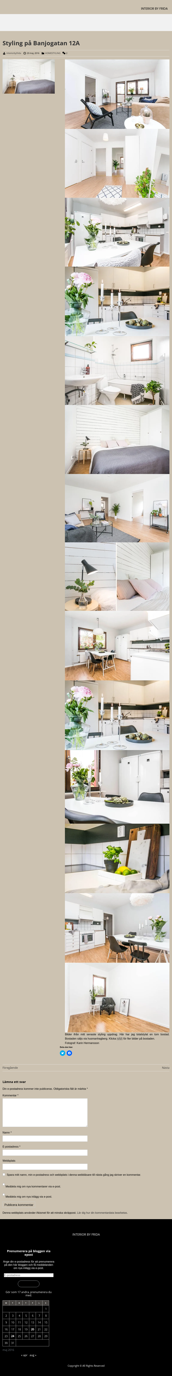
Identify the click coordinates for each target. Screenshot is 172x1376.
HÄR (120, 1038)
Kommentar (10, 1095)
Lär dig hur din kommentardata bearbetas (102, 1212)
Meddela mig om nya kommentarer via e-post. (33, 1186)
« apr (24, 1355)
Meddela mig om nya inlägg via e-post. (28, 1196)
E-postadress (11, 1146)
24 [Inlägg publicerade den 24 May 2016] (12, 1336)
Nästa (165, 1067)
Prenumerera (29, 1283)
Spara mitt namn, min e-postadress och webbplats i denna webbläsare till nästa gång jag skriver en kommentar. (74, 1174)
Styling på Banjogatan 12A (41, 43)
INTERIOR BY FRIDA (154, 8)
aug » (33, 1355)
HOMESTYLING (52, 53)
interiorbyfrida (13, 53)
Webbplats (9, 1160)
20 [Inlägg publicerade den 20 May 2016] (32, 1329)
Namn (7, 1132)
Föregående (10, 1067)
